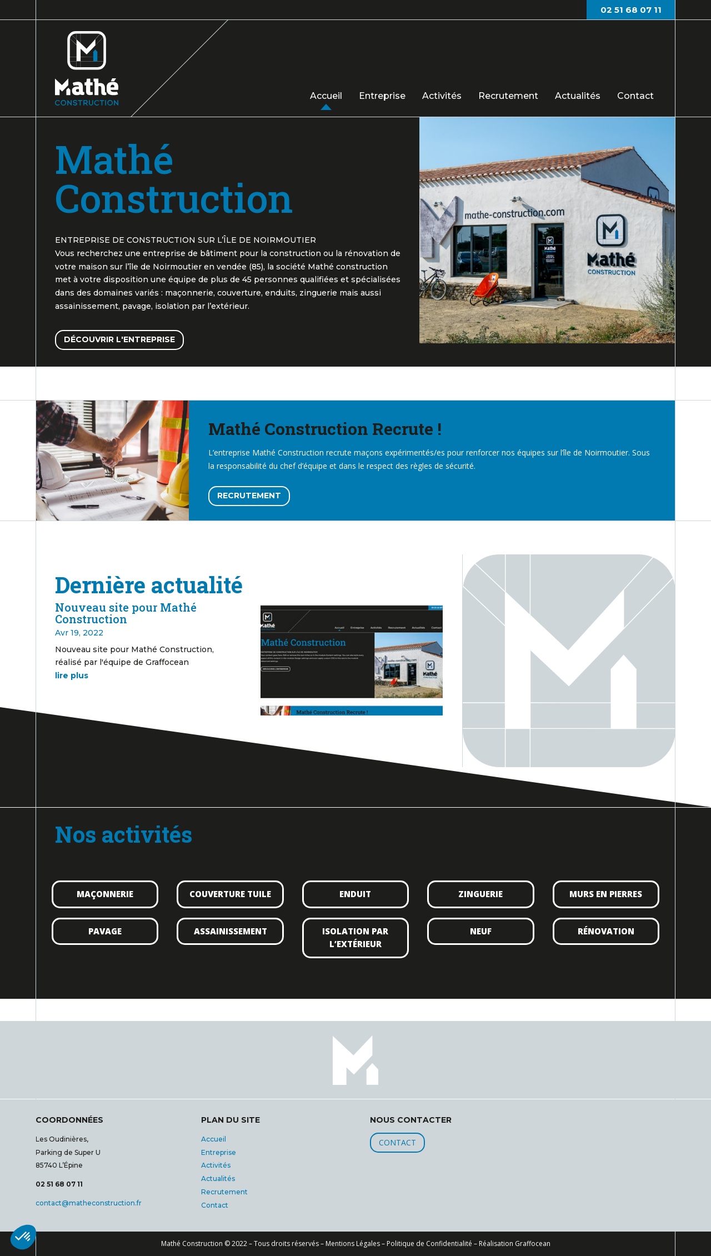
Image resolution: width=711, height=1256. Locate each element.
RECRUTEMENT (249, 496)
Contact (635, 96)
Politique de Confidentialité (429, 1243)
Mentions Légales (353, 1243)
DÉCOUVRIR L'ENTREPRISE (119, 339)
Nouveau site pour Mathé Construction (126, 613)
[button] (23, 1237)
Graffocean (532, 1243)
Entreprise (382, 96)
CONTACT (397, 1142)
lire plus (71, 675)
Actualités (577, 96)
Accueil (326, 95)
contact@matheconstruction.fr (89, 1203)
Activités (442, 96)
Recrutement (508, 96)
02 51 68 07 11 (631, 9)
